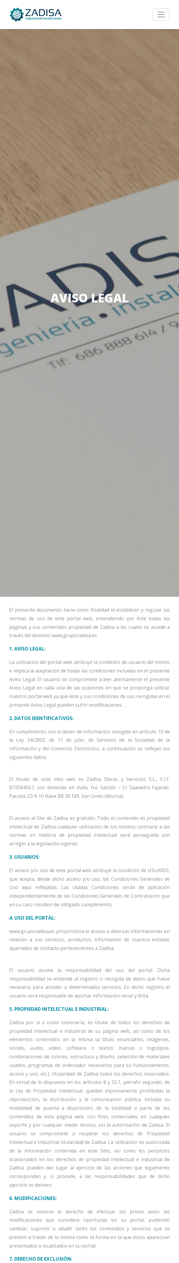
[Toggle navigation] (161, 14)
